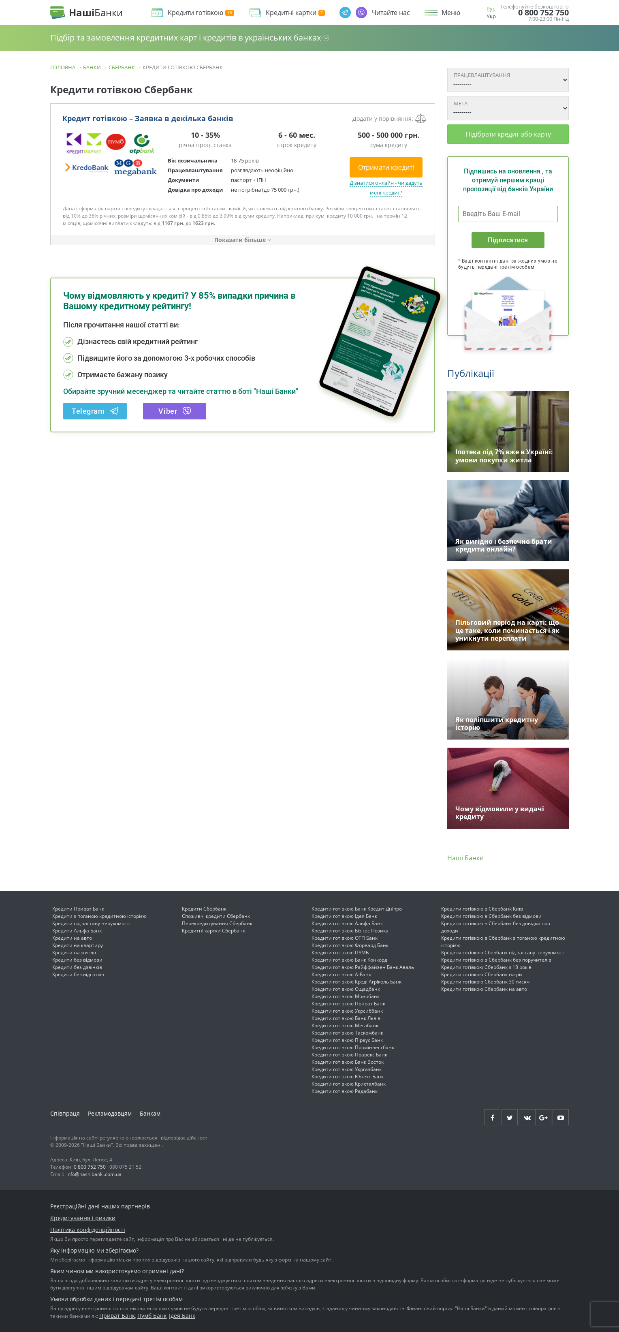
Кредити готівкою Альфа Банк (347, 923)
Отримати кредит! (386, 167)
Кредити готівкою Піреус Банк (347, 1040)
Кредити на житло (74, 952)
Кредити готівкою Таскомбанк (347, 1032)
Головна (62, 67)
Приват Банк (117, 1315)
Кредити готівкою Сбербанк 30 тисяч (485, 981)
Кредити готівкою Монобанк (346, 996)
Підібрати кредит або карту (508, 134)
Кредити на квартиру (77, 945)
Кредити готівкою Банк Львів (346, 1018)
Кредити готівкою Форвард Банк (350, 945)
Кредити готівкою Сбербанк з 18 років (486, 967)
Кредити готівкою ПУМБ (340, 952)
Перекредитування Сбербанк (217, 923)
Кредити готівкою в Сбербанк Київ (482, 908)
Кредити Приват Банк (78, 908)
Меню (451, 12)
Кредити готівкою (201, 12)
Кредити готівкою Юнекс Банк (348, 1076)
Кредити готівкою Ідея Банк (344, 916)
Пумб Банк (151, 1315)
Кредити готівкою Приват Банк (348, 1003)
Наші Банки (465, 857)
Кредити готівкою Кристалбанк (349, 1083)
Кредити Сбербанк (204, 908)
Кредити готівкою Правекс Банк (349, 1054)
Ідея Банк (182, 1315)
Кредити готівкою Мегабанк (345, 1025)
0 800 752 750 (543, 13)
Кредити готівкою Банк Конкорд (349, 959)
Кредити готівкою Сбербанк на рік (482, 974)
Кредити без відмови (77, 959)
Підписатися (508, 240)
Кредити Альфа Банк (77, 930)
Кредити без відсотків (78, 974)
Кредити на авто (72, 937)
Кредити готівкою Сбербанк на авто (484, 989)
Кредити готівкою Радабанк (345, 1091)
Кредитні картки (295, 12)
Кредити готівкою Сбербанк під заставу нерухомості (503, 952)
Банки (92, 67)
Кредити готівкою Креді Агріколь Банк (356, 981)
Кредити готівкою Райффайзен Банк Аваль (363, 967)
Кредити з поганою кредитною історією (99, 916)
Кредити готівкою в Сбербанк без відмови (491, 916)
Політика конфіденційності (87, 1230)
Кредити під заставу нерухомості (91, 923)
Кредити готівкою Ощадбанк (346, 989)
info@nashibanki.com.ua (94, 1174)
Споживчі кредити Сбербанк (216, 916)
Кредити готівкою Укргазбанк (347, 1069)
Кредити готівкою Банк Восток (348, 1061)
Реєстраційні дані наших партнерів (100, 1206)
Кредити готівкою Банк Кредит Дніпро (357, 908)
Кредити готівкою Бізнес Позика (350, 930)
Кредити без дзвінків (77, 967)
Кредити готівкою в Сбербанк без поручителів (496, 959)
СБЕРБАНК (122, 67)
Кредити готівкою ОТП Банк (345, 937)
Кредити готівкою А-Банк (341, 974)
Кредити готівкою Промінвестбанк (353, 1047)
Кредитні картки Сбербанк (213, 930)
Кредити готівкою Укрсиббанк (347, 1010)
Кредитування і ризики (82, 1218)
